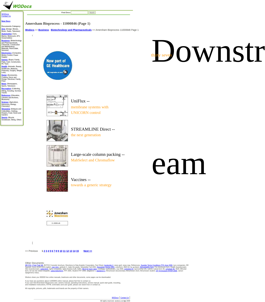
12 (67, 251)
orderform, (119, 267)
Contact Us (124, 298)
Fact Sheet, (99, 265)
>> (36, 30)
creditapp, (102, 269)
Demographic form (147, 267)
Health (4, 66)
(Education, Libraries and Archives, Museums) (11, 97)
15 (77, 251)
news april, (118, 265)
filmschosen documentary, (116, 271)
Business (43, 30)
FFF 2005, (68, 271)
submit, (150, 269)
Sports (4, 117)
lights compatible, (56, 269)
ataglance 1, (91, 271)
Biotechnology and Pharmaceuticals (71, 30)
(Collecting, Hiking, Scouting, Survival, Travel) (11, 91)
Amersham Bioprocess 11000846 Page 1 (107, 138)
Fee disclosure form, (162, 267)
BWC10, (127, 267)
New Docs (6, 21)
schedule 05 (170, 269)
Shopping (6, 109)
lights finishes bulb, (70, 269)
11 (64, 251)
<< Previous (33, 251)
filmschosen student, (148, 271)
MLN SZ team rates (89, 269)
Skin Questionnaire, (32, 269)
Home (4, 75)
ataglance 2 (100, 271)
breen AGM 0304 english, (42, 267)
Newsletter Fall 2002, (89, 267)
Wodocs (29, 30)
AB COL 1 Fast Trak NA (34, 265)
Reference (6, 95)
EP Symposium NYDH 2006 (166, 271)
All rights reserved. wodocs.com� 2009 (115, 301)
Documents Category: (11, 26)
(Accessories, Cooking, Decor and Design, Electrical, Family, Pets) (11, 78)
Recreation (6, 89)
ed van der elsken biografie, (40, 271)
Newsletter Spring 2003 (106, 267)
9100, (178, 269)
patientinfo (44, 269)
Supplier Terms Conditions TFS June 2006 (157, 265)
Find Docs (78, 12)
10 (61, 251)
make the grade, (74, 267)
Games (5, 60)
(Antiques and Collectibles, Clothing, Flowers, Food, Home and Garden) (11, 112)
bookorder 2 (108, 265)
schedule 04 (128, 269)
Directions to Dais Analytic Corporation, (80, 265)
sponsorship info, (140, 269)
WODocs (115, 298)
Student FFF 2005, (79, 271)
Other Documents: (34, 263)
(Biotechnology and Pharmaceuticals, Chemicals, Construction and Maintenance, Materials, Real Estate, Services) (12, 45)
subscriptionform (57, 271)
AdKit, (79, 269)
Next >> (88, 251)
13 (71, 251)
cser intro (55, 267)
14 (74, 251)
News (4, 84)
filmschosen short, (133, 271)
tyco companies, (179, 265)
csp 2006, (120, 269)
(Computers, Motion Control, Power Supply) (11, 55)
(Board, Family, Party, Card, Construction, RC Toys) (11, 62)
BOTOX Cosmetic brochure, (54, 265)
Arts (3, 29)
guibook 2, (64, 267)
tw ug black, (135, 267)
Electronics (6, 53)
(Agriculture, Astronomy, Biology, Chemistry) (10, 104)
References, (136, 265)
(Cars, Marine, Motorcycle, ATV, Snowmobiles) (11, 36)
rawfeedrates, (111, 269)
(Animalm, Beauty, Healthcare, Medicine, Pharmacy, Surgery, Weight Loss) (12, 69)
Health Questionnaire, (178, 267)
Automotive (7, 34)
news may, (127, 265)
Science (5, 102)
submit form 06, (159, 269)
